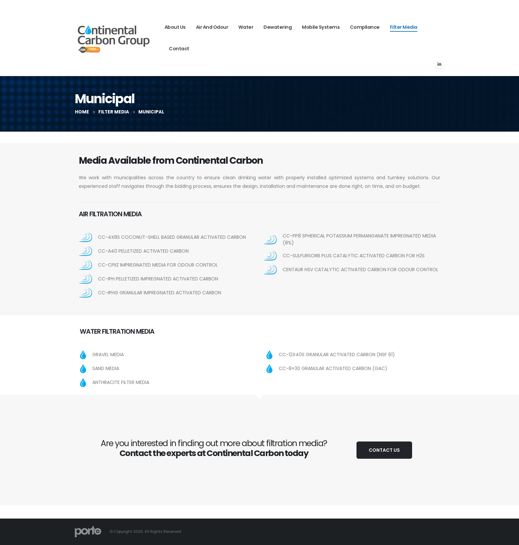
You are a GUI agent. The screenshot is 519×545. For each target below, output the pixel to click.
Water (246, 27)
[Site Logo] (114, 38)
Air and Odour (212, 27)
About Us (175, 27)
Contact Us (384, 450)
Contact (179, 48)
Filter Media (403, 27)
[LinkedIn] (439, 64)
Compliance (365, 27)
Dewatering (277, 27)
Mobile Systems (321, 27)
